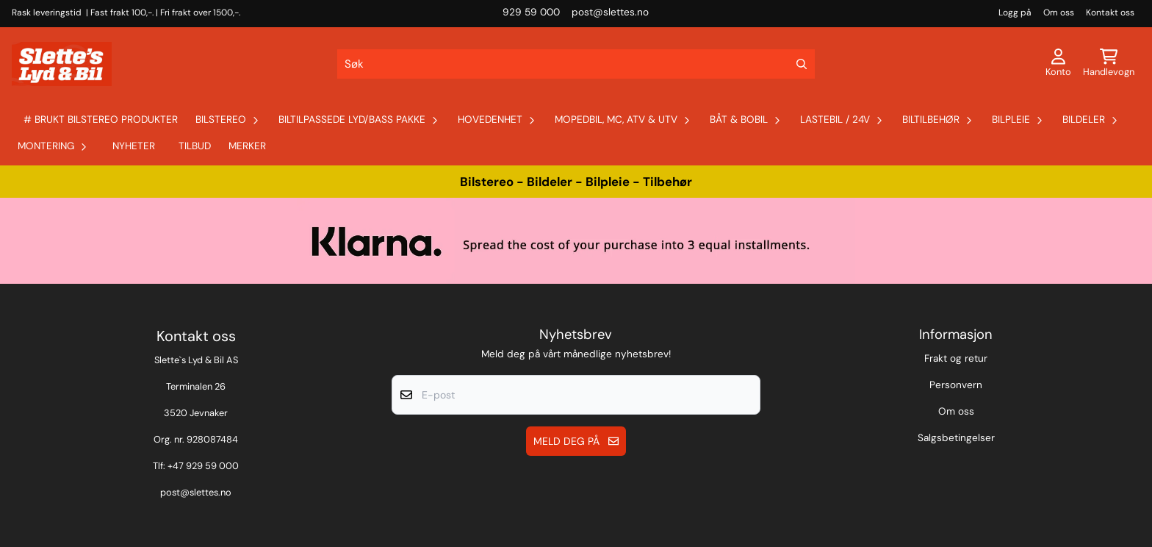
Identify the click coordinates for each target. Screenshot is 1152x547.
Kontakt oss (1110, 12)
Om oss (1058, 12)
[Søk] (576, 64)
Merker (247, 146)
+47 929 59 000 (203, 466)
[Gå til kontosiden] (1058, 64)
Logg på (1015, 12)
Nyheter (133, 146)
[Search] (801, 64)
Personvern (955, 385)
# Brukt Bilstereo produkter (101, 119)
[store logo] (60, 64)
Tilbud (195, 146)
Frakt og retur (955, 358)
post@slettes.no (195, 492)
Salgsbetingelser (956, 438)
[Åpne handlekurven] (1108, 64)
